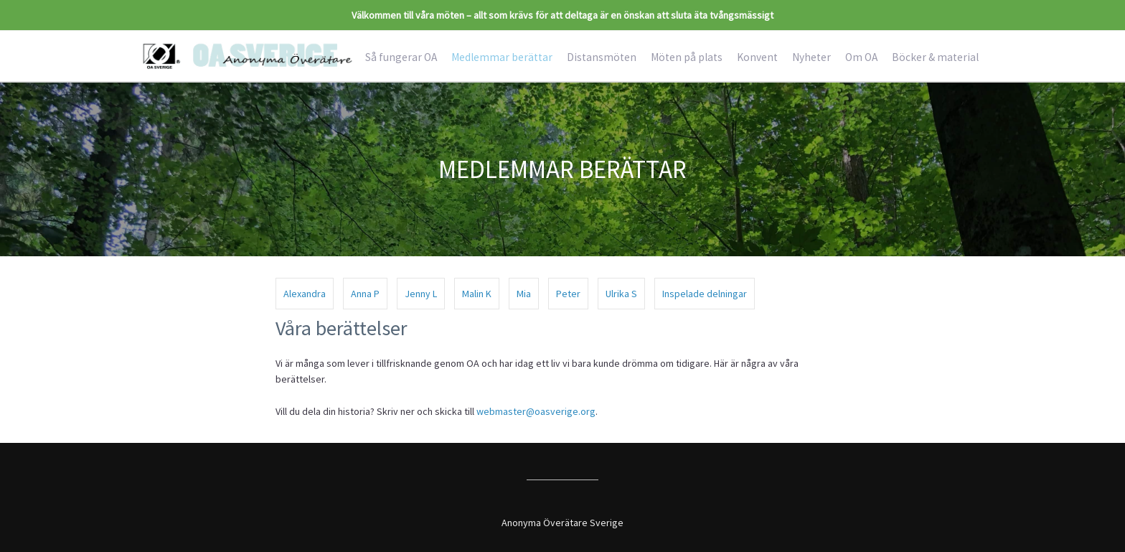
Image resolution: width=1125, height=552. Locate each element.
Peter (568, 293)
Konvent (757, 57)
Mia (524, 293)
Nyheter (811, 57)
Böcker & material (935, 57)
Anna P (365, 293)
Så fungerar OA (401, 57)
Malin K (476, 293)
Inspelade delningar (704, 293)
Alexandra (304, 293)
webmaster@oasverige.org (536, 411)
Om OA (861, 57)
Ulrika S (621, 293)
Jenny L (421, 293)
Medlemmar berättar (501, 57)
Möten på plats (686, 57)
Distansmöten (601, 57)
